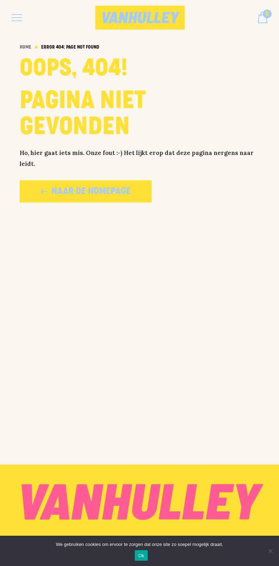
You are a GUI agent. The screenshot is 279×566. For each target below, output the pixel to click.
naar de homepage (85, 191)
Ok (141, 555)
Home (25, 47)
